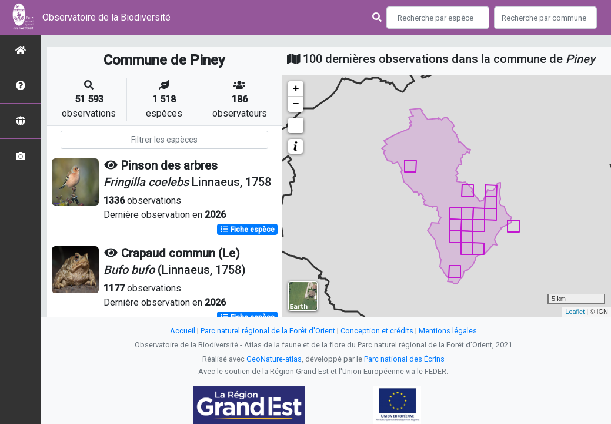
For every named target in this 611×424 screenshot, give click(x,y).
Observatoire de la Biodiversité (106, 17)
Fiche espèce (247, 230)
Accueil (182, 330)
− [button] (296, 104)
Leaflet (575, 311)
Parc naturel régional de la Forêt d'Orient (268, 330)
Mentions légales (448, 330)
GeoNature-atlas (274, 359)
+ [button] (296, 89)
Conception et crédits (376, 330)
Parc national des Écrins (404, 359)
